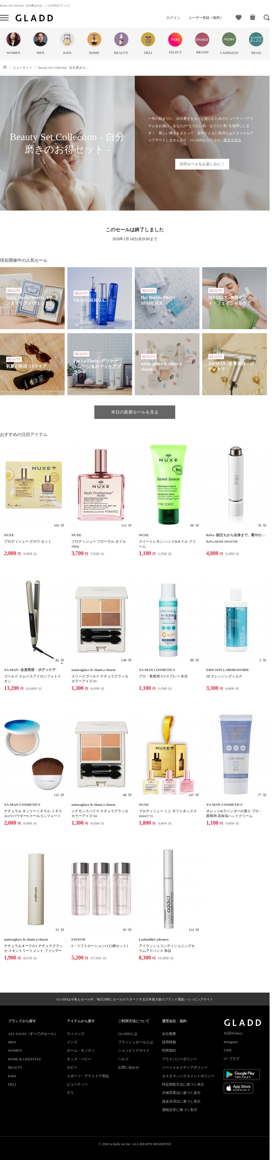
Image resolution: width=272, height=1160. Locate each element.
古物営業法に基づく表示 (181, 1093)
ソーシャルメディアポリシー (185, 1067)
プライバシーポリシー (179, 1059)
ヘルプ (123, 1059)
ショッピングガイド (134, 1050)
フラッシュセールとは (135, 1042)
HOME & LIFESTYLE (24, 1059)
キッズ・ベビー (79, 1059)
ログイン (173, 18)
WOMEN (15, 1050)
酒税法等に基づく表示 (179, 1110)
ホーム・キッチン (81, 1050)
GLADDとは (127, 1034)
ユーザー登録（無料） (205, 18)
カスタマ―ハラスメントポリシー (188, 1076)
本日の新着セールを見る (135, 412)
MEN (12, 1042)
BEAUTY (15, 1067)
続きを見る (232, 140)
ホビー (72, 1067)
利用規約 (169, 1050)
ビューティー (77, 1084)
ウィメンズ (75, 1034)
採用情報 (169, 1042)
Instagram (231, 1042)
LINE (228, 1050)
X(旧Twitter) (233, 1033)
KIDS (12, 1076)
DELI (12, 1084)
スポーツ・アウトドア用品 (88, 1076)
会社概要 (169, 1034)
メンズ (72, 1042)
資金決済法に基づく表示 (181, 1101)
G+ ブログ (232, 1058)
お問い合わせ (128, 1067)
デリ (70, 1093)
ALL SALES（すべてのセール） (33, 1034)
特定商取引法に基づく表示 (183, 1084)
